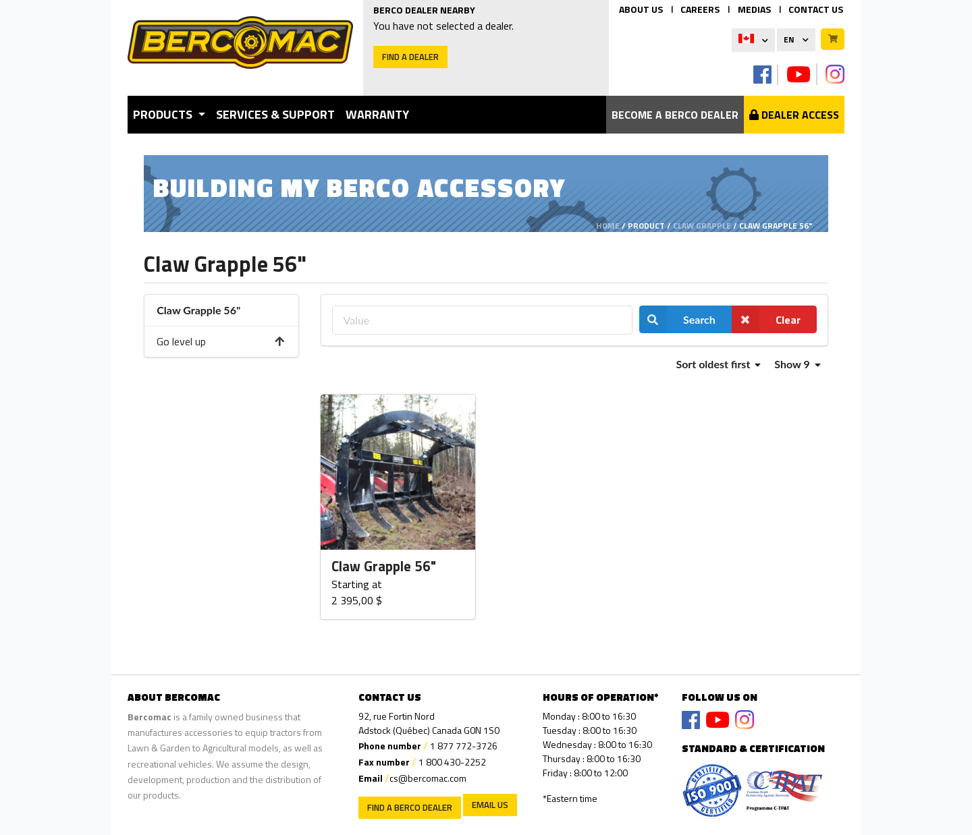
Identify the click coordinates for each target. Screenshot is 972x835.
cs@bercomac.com (427, 778)
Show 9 (797, 363)
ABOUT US (641, 9)
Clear (766, 319)
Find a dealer (410, 56)
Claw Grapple (702, 225)
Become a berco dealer (675, 115)
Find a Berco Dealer (409, 807)
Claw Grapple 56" (383, 566)
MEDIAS (754, 9)
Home (608, 225)
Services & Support (275, 114)
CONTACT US (815, 9)
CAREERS (700, 9)
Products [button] (164, 114)
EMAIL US (490, 804)
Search (677, 319)
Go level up (221, 341)
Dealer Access (794, 115)
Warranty (377, 114)
